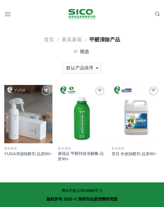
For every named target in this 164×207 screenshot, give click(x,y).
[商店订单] (82, 68)
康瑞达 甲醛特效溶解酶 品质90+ (81, 156)
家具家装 (72, 39)
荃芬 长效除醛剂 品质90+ (134, 153)
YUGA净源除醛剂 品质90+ (28, 153)
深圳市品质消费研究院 (98, 199)
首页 (49, 39)
